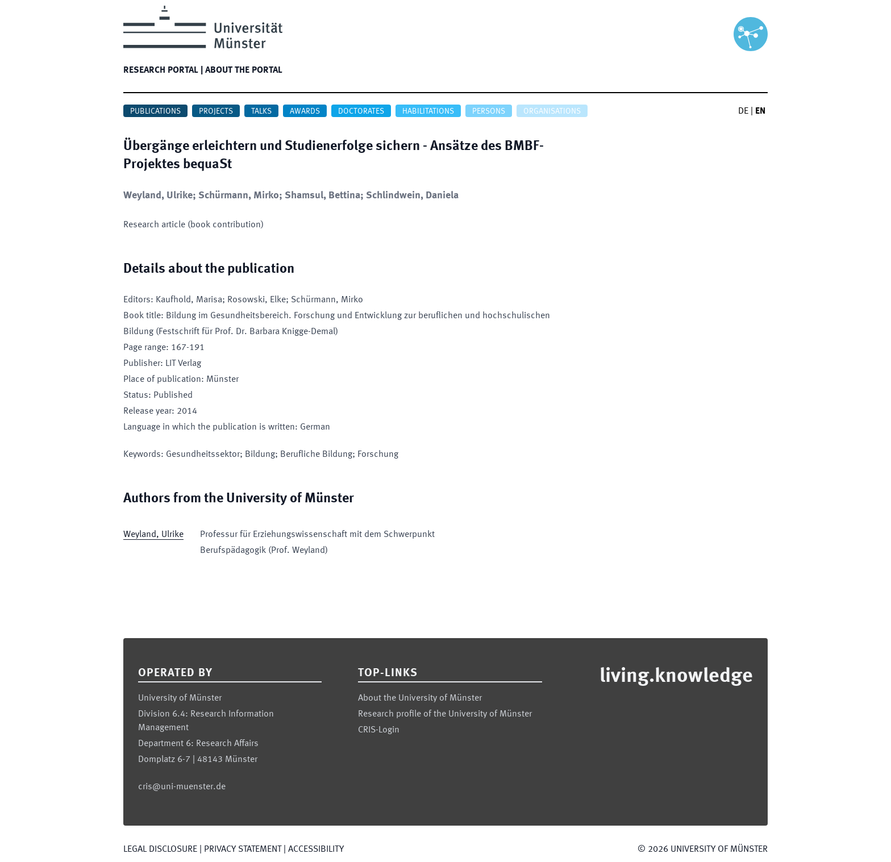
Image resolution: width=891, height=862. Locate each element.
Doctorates (361, 111)
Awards (305, 111)
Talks (261, 111)
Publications (155, 111)
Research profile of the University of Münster (445, 714)
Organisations (552, 111)
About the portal (243, 70)
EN (760, 111)
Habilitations (428, 111)
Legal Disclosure (160, 849)
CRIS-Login (378, 730)
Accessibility (316, 849)
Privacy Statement (242, 849)
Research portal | (163, 70)
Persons (488, 111)
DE (743, 111)
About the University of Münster (420, 698)
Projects (216, 111)
